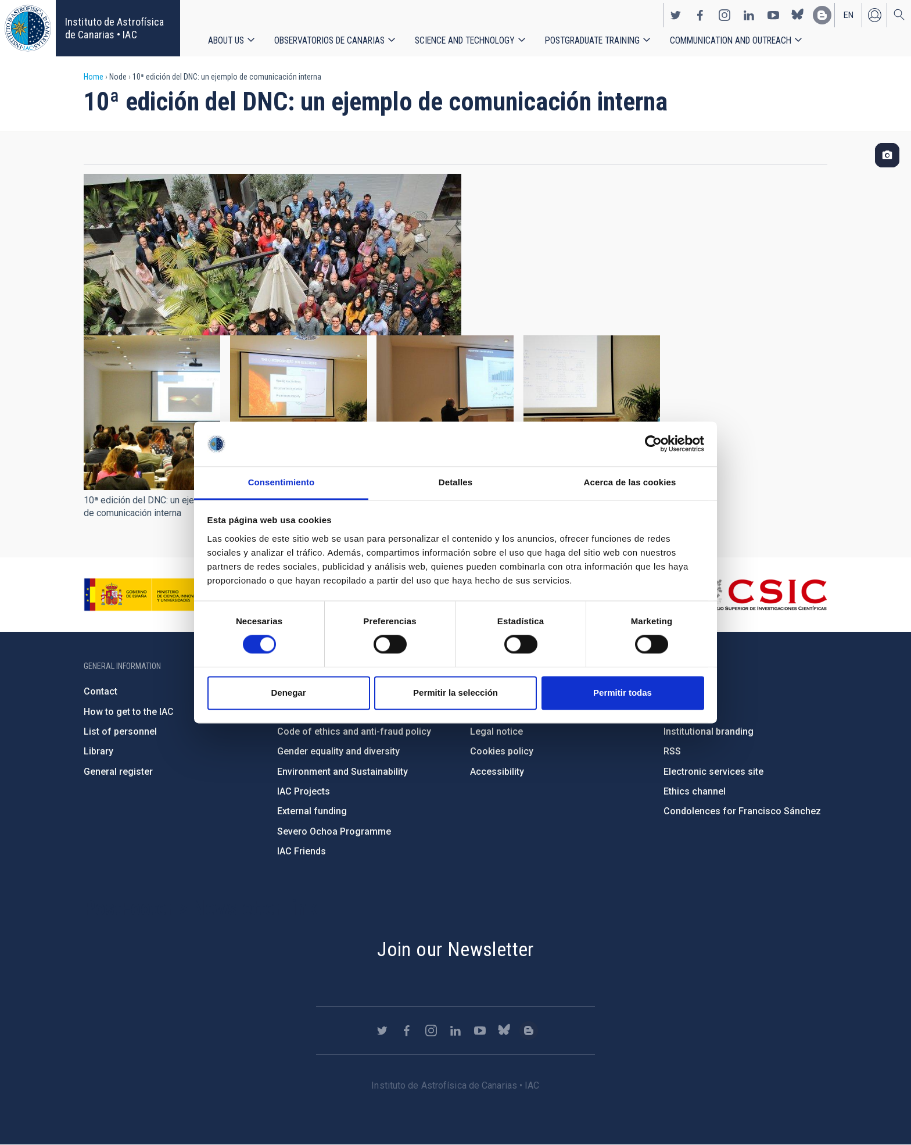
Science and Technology (465, 40)
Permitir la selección (455, 692)
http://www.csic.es (763, 594)
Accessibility (497, 771)
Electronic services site (713, 771)
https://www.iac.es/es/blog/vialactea (822, 15)
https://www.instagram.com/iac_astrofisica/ (724, 15)
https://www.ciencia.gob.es (148, 594)
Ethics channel (694, 791)
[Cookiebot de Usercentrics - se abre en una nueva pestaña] (653, 444)
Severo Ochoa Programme (334, 831)
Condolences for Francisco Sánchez (742, 811)
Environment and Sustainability (342, 771)
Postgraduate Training (592, 40)
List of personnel (120, 731)
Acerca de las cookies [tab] (630, 482)
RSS (672, 751)
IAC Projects (303, 791)
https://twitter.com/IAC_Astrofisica (675, 15)
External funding (312, 811)
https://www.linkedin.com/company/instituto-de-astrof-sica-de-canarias (749, 15)
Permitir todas (622, 692)
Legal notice (496, 731)
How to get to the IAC (129, 711)
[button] (152, 412)
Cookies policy (501, 751)
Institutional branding (708, 731)
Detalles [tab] (455, 482)
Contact (100, 691)
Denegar (288, 692)
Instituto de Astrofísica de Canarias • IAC (114, 28)
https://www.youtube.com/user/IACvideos (773, 15)
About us (226, 40)
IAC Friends (301, 851)
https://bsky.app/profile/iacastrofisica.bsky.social (798, 15)
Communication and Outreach (730, 40)
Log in (874, 15)
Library (98, 751)
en (848, 15)
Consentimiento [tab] (281, 482)
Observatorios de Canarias (329, 40)
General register (118, 771)
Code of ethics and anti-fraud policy (354, 731)
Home (93, 76)
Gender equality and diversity (338, 751)
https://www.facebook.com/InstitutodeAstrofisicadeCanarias (700, 15)
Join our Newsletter (455, 949)
